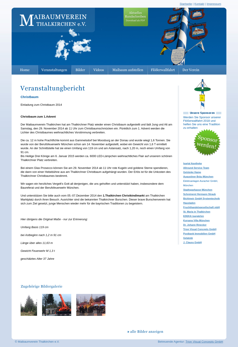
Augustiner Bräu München (198, 176)
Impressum (214, 3)
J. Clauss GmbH (192, 242)
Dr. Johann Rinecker (194, 225)
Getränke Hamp (192, 172)
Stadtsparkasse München (197, 189)
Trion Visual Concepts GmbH (199, 229)
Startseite (186, 3)
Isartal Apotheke (192, 163)
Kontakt (199, 3)
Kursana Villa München (196, 220)
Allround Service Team (196, 167)
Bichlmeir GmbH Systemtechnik (201, 198)
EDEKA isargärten (193, 216)
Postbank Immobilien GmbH (199, 233)
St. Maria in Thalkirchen (196, 211)
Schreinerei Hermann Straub (199, 194)
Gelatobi (188, 238)
